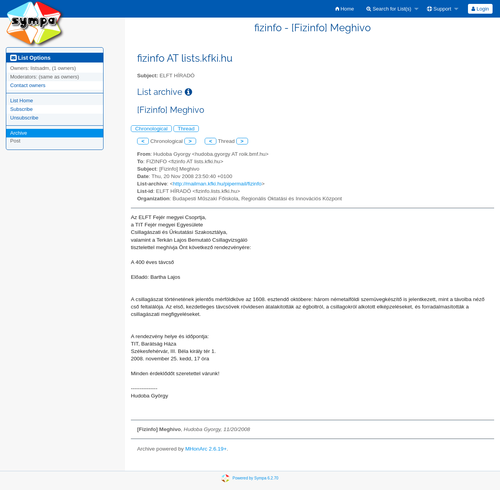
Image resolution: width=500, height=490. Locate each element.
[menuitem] (344, 9)
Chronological (151, 129)
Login (480, 9)
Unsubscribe (24, 118)
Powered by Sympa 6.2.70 (255, 478)
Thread (186, 129)
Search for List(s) (388, 9)
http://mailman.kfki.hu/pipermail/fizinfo (217, 184)
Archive (18, 133)
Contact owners (27, 85)
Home (345, 9)
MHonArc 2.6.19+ (206, 449)
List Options (30, 58)
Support (439, 9)
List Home (21, 100)
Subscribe (21, 109)
